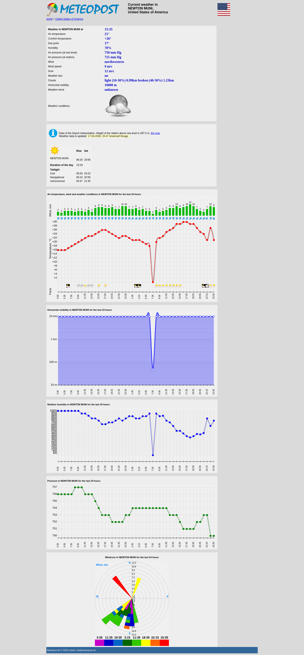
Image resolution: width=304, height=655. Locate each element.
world (49, 19)
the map (155, 133)
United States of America (69, 19)
